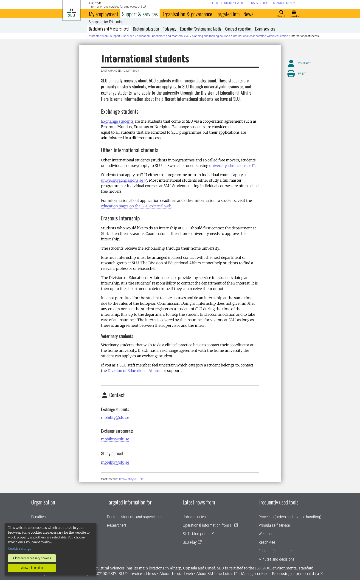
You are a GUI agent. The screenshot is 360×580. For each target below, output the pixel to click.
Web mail (266, 533)
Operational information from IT (208, 525)
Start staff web (98, 36)
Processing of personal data (295, 573)
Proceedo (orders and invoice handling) (290, 516)
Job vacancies (194, 516)
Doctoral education (146, 29)
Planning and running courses (211, 36)
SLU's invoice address (137, 573)
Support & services (140, 14)
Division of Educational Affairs (134, 370)
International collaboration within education (260, 36)
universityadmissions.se (230, 165)
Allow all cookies (32, 568)
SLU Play (190, 542)
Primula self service (274, 525)
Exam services (265, 29)
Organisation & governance (186, 14)
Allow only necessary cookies (32, 558)
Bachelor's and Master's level (109, 29)
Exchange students (117, 121)
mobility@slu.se (115, 417)
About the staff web (176, 573)
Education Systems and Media (201, 29)
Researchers (117, 525)
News (248, 14)
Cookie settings (19, 548)
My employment (103, 14)
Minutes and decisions (277, 559)
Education (143, 36)
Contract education (238, 29)
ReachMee (267, 542)
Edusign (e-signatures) (277, 550)
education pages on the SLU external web (136, 206)
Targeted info (228, 14)
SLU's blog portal (196, 533)
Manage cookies (254, 573)
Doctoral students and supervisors (134, 516)
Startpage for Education (106, 22)
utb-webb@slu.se (131, 479)
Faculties (38, 516)
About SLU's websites (214, 573)
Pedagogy (169, 29)
